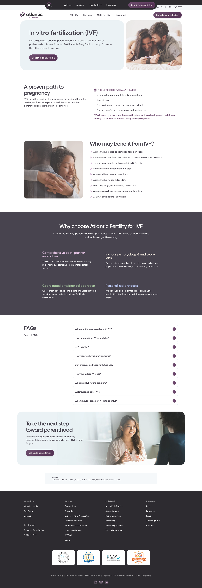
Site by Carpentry (143, 575)
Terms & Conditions (74, 575)
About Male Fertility (113, 506)
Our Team (28, 511)
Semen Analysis (112, 511)
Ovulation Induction (73, 521)
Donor (67, 540)
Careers (27, 516)
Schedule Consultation (34, 530)
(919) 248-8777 (175, 7)
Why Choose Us (31, 506)
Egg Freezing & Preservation (77, 516)
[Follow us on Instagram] (95, 582)
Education (150, 511)
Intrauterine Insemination (76, 525)
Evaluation (69, 511)
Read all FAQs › (31, 335)
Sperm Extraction (113, 516)
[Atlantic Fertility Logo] (31, 15)
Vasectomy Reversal (114, 525)
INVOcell (68, 535)
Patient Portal (160, 7)
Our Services (70, 506)
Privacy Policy (57, 575)
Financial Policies (92, 575)
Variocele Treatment (114, 530)
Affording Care (153, 521)
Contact (150, 525)
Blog (148, 506)
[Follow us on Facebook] (101, 582)
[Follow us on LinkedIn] (106, 582)
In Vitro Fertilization (73, 530)
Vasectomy (110, 521)
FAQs (148, 516)
